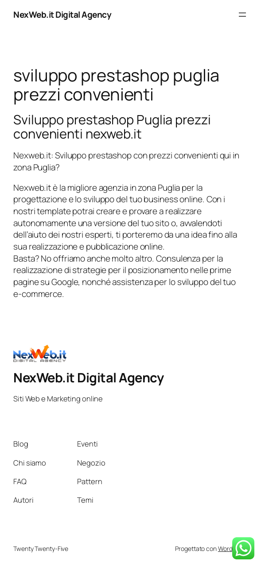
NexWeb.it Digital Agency (62, 14)
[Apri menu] (242, 14)
